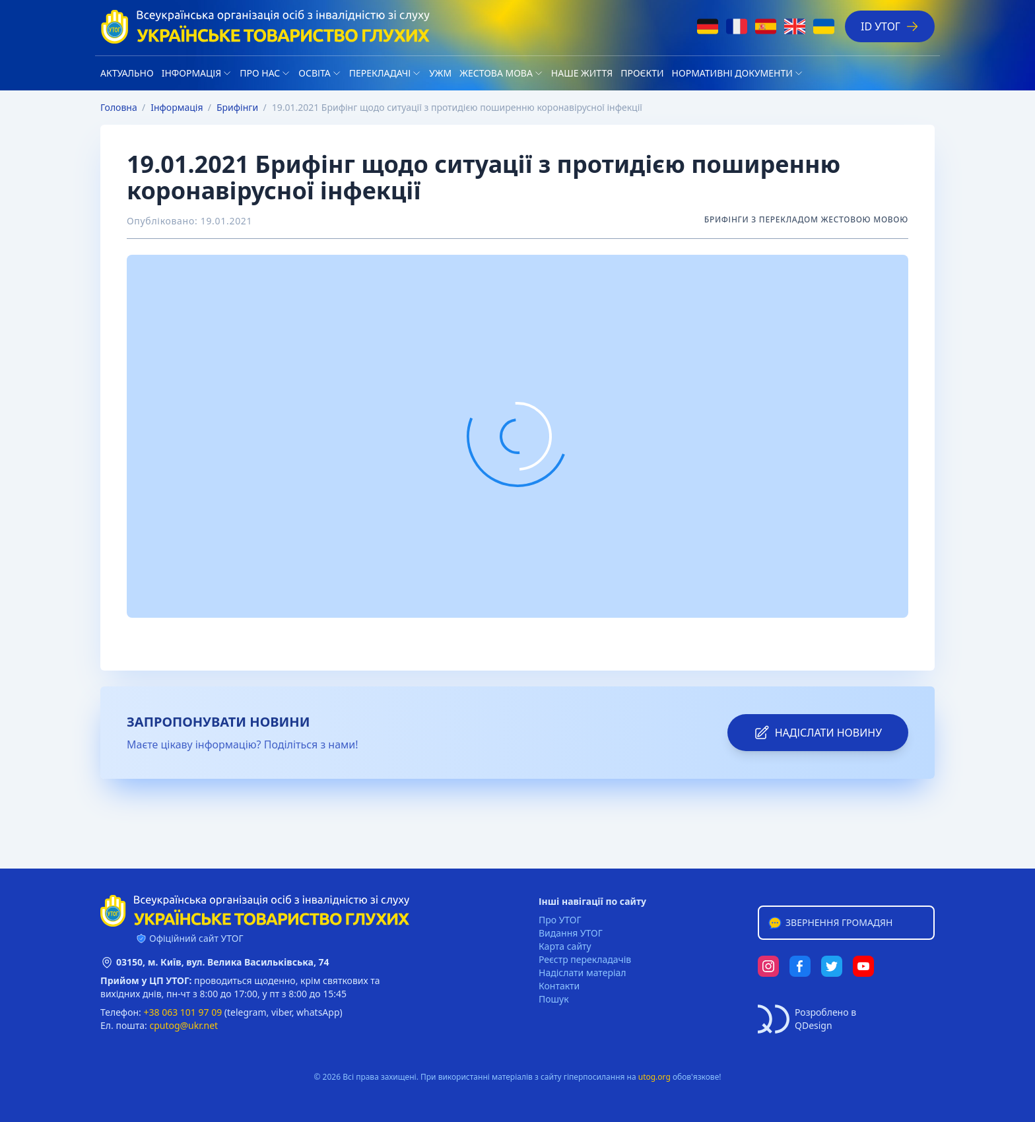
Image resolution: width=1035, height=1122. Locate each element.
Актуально (127, 73)
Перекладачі (380, 73)
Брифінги (237, 107)
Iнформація (192, 73)
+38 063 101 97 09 (183, 1012)
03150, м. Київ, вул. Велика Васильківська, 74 (222, 962)
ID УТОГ (890, 26)
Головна (118, 107)
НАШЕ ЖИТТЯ (582, 73)
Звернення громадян (829, 923)
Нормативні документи (732, 73)
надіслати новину (818, 733)
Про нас (260, 73)
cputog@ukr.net (183, 1025)
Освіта (314, 73)
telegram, (248, 1012)
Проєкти (641, 73)
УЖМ (440, 73)
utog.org (654, 1076)
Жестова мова (496, 73)
